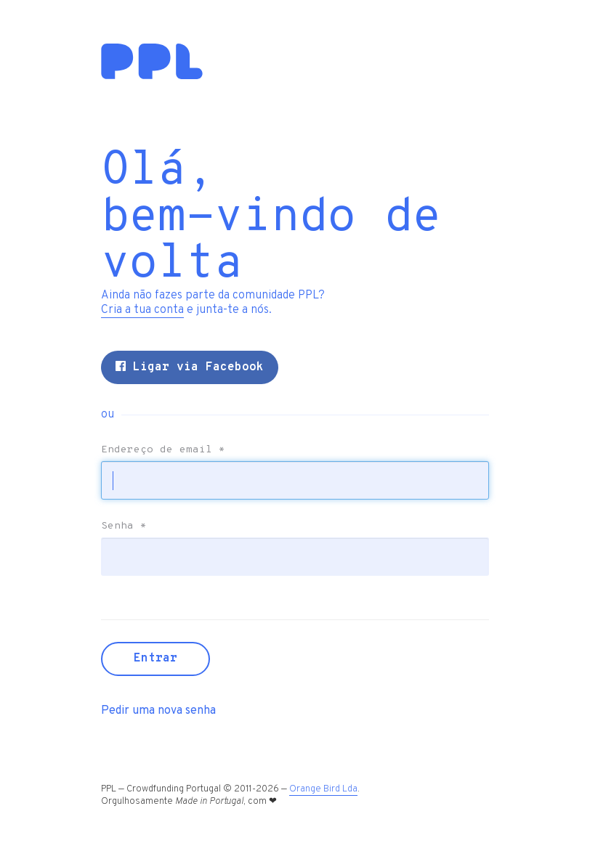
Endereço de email (163, 450)
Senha (124, 526)
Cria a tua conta (142, 310)
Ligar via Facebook (190, 367)
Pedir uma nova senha (158, 711)
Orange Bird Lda (323, 789)
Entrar (155, 658)
